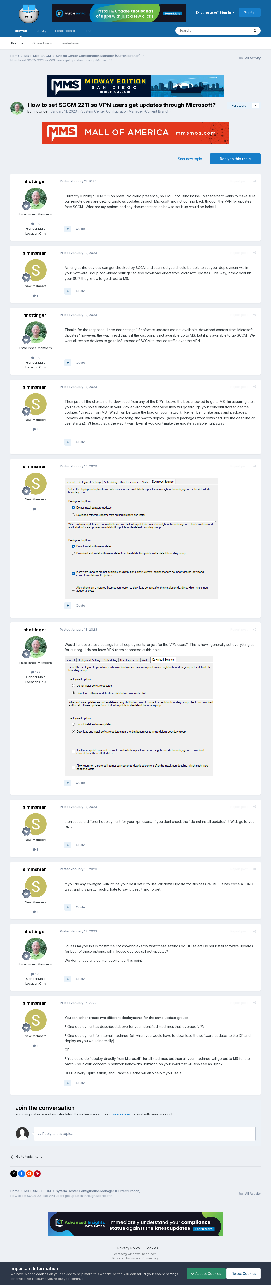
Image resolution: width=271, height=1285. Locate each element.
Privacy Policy (128, 1248)
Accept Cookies (204, 1273)
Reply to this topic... (55, 1134)
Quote (80, 229)
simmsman (35, 253)
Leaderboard (70, 43)
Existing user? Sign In (215, 12)
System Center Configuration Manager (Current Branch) (126, 111)
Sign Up (249, 12)
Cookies (151, 1248)
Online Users (42, 43)
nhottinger (41, 111)
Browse (21, 33)
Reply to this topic (235, 159)
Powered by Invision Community (135, 1258)
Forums (17, 43)
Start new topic (190, 159)
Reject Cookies (242, 1273)
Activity (41, 31)
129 (35, 224)
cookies (42, 1274)
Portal (88, 31)
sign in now (122, 1114)
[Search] (200, 31)
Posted (77, 181)
